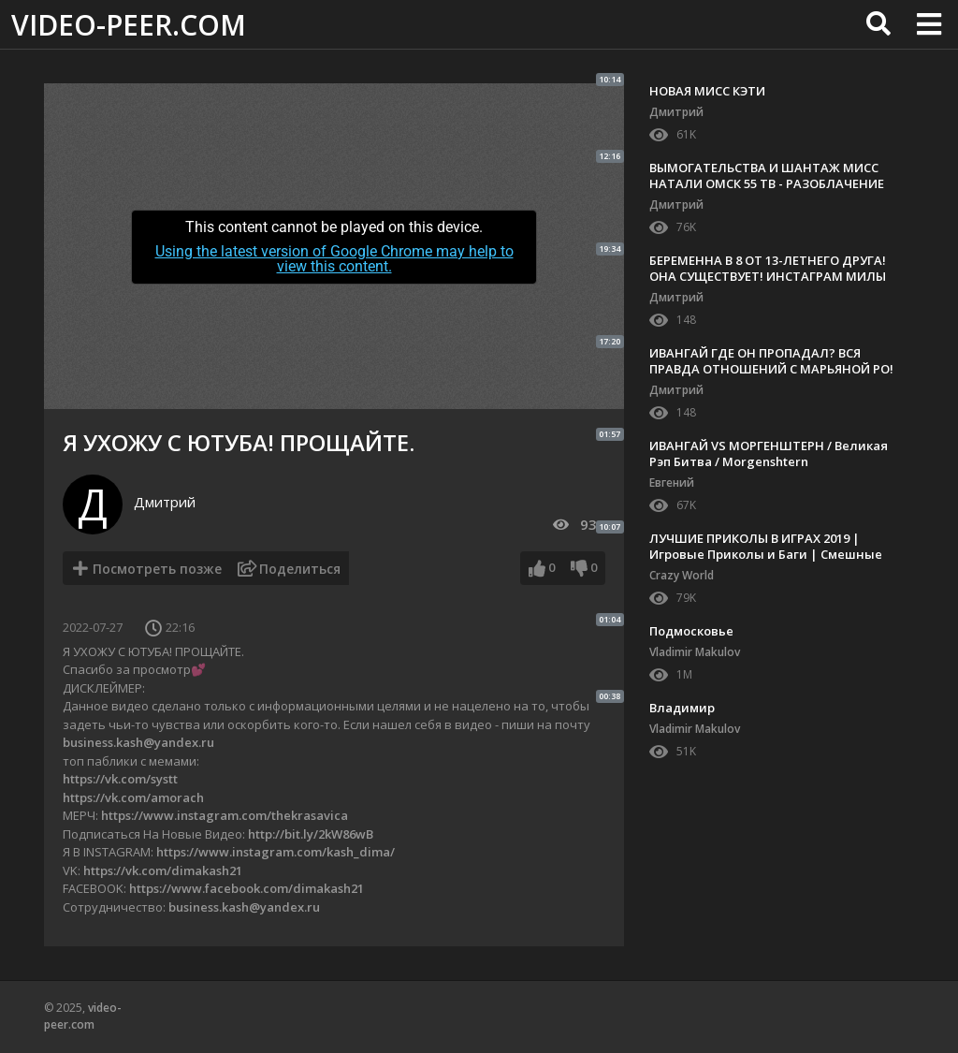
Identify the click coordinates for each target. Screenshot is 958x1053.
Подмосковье (691, 630)
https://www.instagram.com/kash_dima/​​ (275, 851)
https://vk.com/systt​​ (120, 778)
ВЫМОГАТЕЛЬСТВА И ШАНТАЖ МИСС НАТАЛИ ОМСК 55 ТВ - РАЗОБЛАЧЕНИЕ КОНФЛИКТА (766, 183)
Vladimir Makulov (694, 652)
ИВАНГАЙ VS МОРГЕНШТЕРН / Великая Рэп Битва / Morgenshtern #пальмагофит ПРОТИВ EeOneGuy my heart (768, 469)
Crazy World (681, 575)
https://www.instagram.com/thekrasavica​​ (224, 815)
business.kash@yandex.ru (138, 742)
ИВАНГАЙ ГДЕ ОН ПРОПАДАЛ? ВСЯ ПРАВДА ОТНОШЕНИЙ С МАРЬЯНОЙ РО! (771, 360)
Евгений (671, 482)
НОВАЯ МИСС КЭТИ (707, 90)
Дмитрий (165, 501)
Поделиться (300, 569)
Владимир (682, 707)
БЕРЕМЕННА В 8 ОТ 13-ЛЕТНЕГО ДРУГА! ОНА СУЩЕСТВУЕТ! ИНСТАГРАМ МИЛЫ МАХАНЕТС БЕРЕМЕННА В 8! (767, 276)
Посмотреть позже (157, 569)
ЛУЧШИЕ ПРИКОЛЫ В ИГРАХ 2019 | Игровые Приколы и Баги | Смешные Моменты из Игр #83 (765, 554)
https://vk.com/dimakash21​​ (162, 870)
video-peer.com (128, 25)
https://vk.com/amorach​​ (133, 797)
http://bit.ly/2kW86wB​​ (310, 834)
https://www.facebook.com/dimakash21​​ (246, 888)
